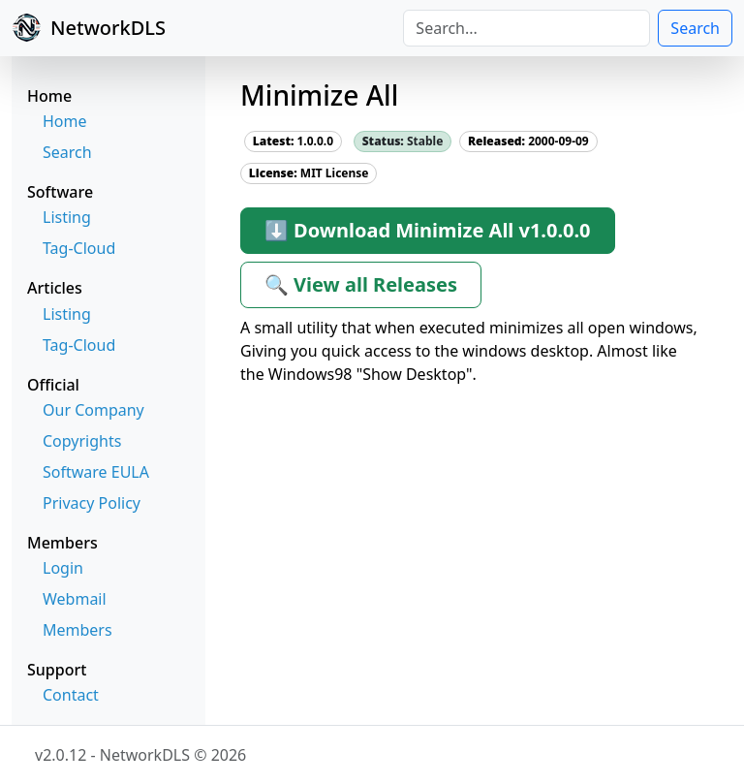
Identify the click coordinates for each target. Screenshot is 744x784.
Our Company (93, 410)
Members (77, 630)
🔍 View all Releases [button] (360, 284)
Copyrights (82, 441)
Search (695, 28)
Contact (71, 695)
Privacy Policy (91, 503)
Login (63, 568)
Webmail (75, 599)
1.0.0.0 (293, 141)
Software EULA (96, 472)
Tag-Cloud (79, 248)
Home (65, 121)
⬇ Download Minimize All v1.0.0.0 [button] (427, 230)
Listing (67, 217)
